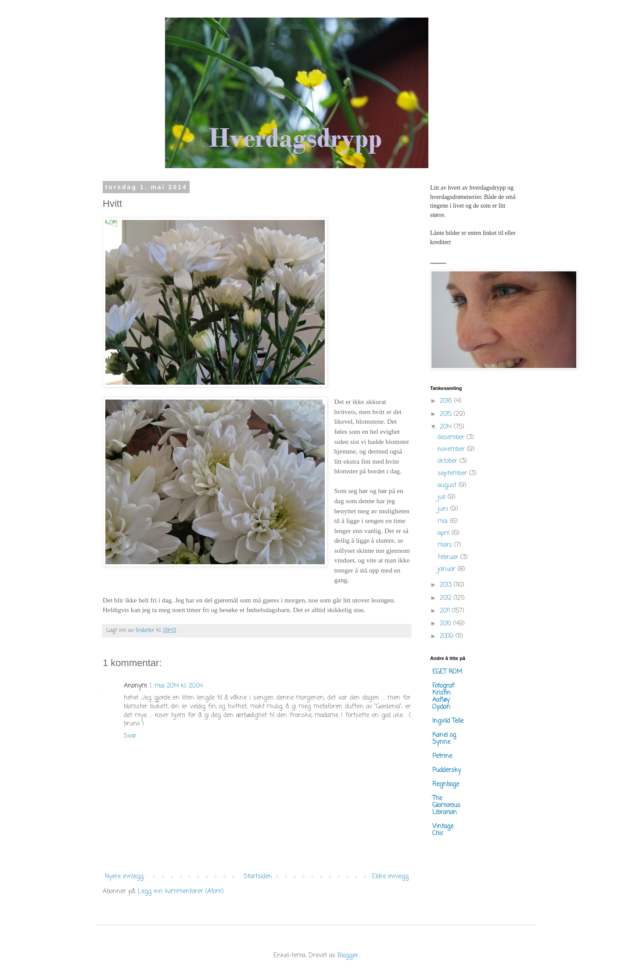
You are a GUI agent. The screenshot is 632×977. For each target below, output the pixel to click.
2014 (447, 427)
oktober (449, 461)
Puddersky (446, 770)
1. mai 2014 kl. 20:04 (176, 686)
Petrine (442, 756)
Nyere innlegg (124, 876)
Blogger (348, 955)
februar (449, 557)
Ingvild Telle (447, 721)
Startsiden (258, 876)
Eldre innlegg (390, 876)
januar (448, 569)
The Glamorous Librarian (446, 805)
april (445, 533)
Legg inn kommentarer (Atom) (181, 891)
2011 (446, 611)
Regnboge (445, 784)
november (452, 449)
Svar (130, 736)
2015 (447, 414)
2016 (447, 401)
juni (444, 509)
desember (452, 437)
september (453, 473)
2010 (446, 623)
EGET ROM (447, 672)
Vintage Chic (442, 830)
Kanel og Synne (444, 739)
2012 (447, 598)
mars (446, 545)
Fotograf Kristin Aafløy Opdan (443, 696)
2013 (447, 585)
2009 (448, 636)
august (448, 485)
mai (444, 521)
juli (443, 497)
